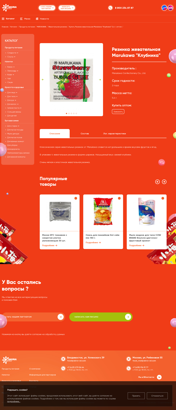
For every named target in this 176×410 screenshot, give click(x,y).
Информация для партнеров (42, 374)
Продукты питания (10, 368)
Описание (54, 133)
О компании (34, 368)
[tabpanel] (71, 79)
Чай (9, 78)
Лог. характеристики (114, 133)
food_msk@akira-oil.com (144, 360)
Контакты (33, 380)
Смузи (10, 82)
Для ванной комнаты (16, 157)
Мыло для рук (13, 134)
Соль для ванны (14, 112)
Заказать (118, 111)
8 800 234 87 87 (124, 7)
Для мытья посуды (15, 130)
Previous (43, 79)
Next (100, 79)
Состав (85, 133)
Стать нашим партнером (24, 317)
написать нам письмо (71, 317)
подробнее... (13, 401)
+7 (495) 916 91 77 (140, 367)
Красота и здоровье (11, 380)
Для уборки (12, 145)
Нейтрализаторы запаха (18, 153)
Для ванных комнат (15, 141)
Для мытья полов (14, 137)
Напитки (6, 374)
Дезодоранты (13, 149)
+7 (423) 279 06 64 (75, 367)
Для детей (11, 116)
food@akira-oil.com (76, 360)
